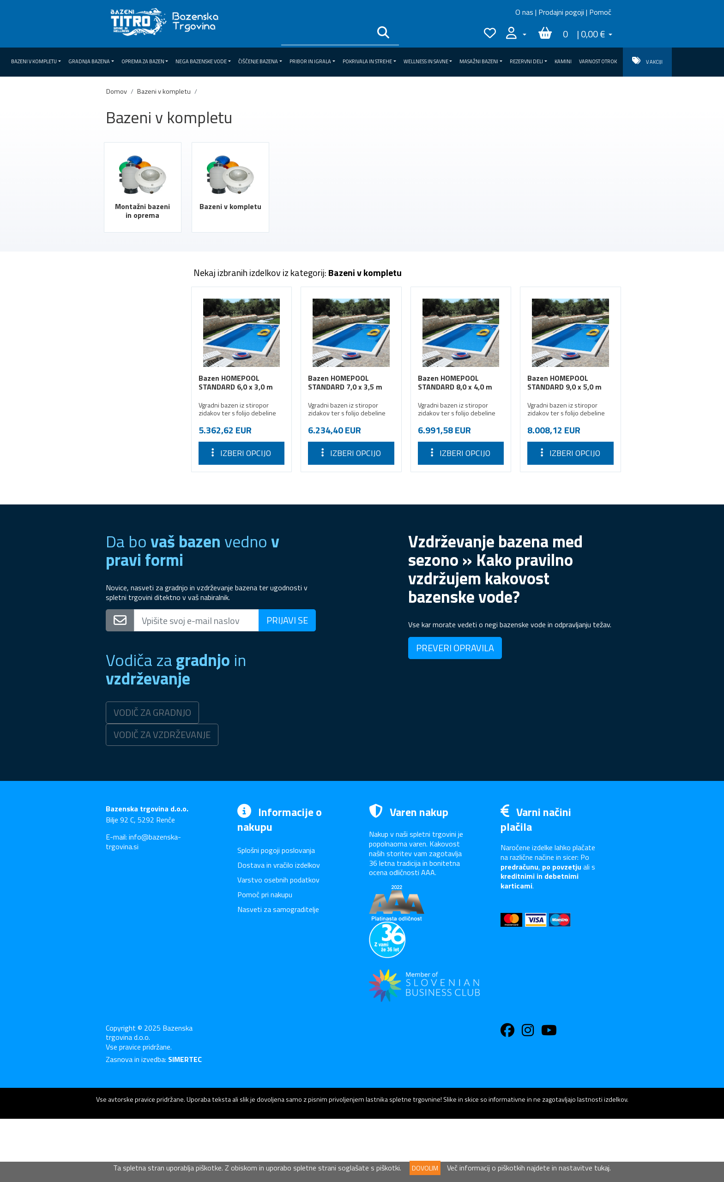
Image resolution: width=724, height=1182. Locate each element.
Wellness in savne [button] (426, 61)
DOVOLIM (425, 1168)
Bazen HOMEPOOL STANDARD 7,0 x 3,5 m (345, 382)
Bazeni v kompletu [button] (34, 61)
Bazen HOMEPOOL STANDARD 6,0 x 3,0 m (236, 382)
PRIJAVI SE (287, 683)
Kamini (563, 61)
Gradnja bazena (141, 356)
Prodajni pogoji (561, 12)
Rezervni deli (141, 496)
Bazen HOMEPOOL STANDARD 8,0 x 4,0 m (455, 382)
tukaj (601, 1167)
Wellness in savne (141, 461)
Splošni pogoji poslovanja (276, 913)
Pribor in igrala (141, 426)
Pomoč (600, 12)
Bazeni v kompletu (164, 91)
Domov (116, 91)
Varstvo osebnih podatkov (278, 942)
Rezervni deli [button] (526, 61)
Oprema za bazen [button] (142, 61)
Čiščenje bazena (141, 409)
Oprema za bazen (141, 374)
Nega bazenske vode (141, 391)
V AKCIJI (647, 61)
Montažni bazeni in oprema (142, 211)
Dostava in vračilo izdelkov (278, 928)
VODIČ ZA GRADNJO (152, 775)
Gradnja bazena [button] (89, 61)
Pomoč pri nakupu (264, 957)
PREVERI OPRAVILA (455, 711)
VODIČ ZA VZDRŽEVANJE (162, 798)
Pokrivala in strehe (141, 444)
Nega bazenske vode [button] (201, 61)
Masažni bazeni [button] (478, 61)
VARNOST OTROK (598, 61)
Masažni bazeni (141, 479)
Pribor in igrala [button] (310, 61)
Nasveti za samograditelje (278, 972)
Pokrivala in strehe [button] (367, 61)
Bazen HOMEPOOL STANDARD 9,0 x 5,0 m (564, 382)
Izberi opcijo (241, 453)
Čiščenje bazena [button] (258, 61)
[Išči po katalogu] (325, 34)
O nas (524, 12)
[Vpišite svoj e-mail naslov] (196, 683)
